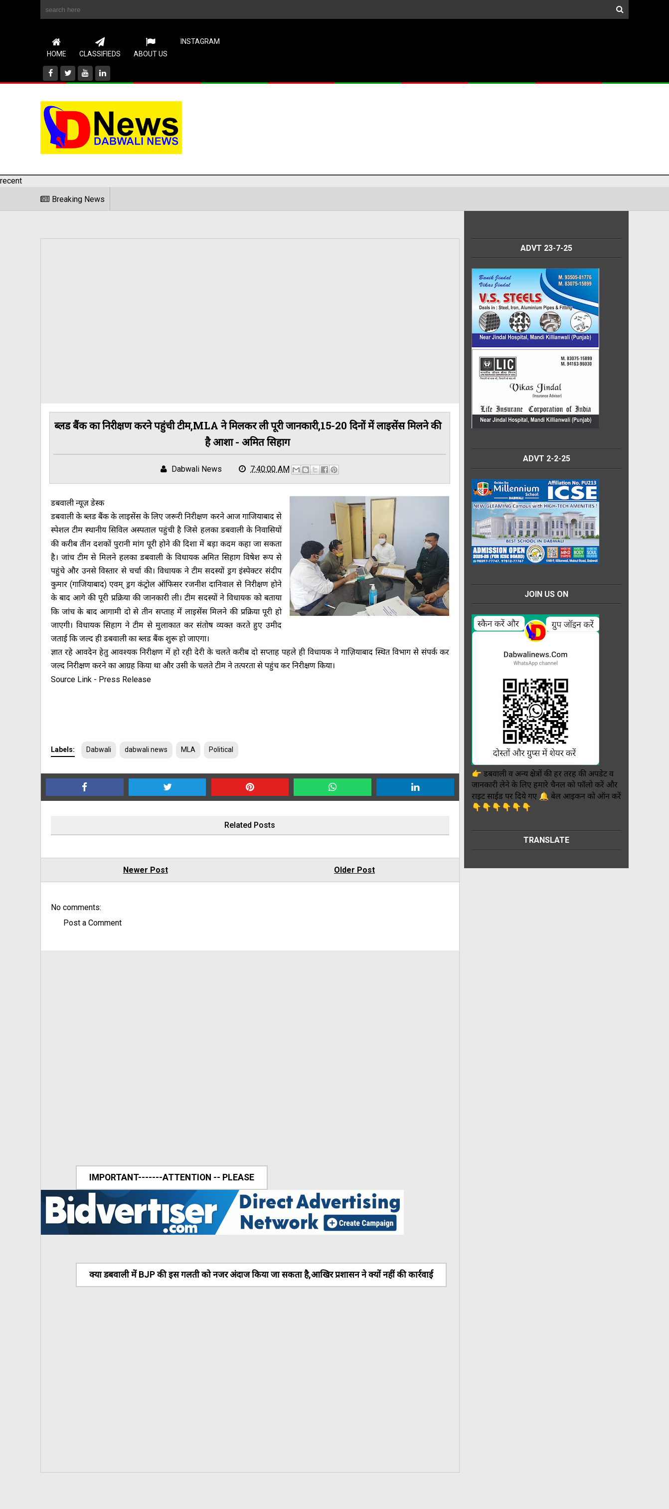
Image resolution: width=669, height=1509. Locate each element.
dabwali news (146, 751)
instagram (200, 41)
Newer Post (140, 871)
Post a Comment (92, 924)
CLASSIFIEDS (100, 47)
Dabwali (98, 751)
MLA (188, 751)
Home (56, 47)
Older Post (340, 871)
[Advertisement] (447, 127)
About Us (150, 47)
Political (221, 751)
